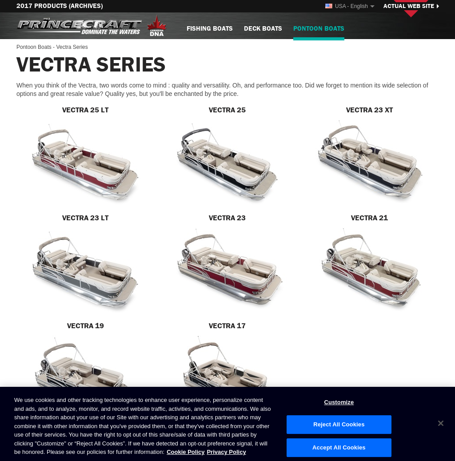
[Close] (441, 423)
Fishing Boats (210, 28)
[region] (227, 424)
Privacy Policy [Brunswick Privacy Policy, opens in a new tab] (226, 452)
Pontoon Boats (318, 32)
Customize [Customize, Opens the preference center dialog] (339, 402)
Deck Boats (263, 28)
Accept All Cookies (339, 447)
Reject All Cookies (338, 424)
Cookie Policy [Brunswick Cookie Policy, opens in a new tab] (185, 452)
